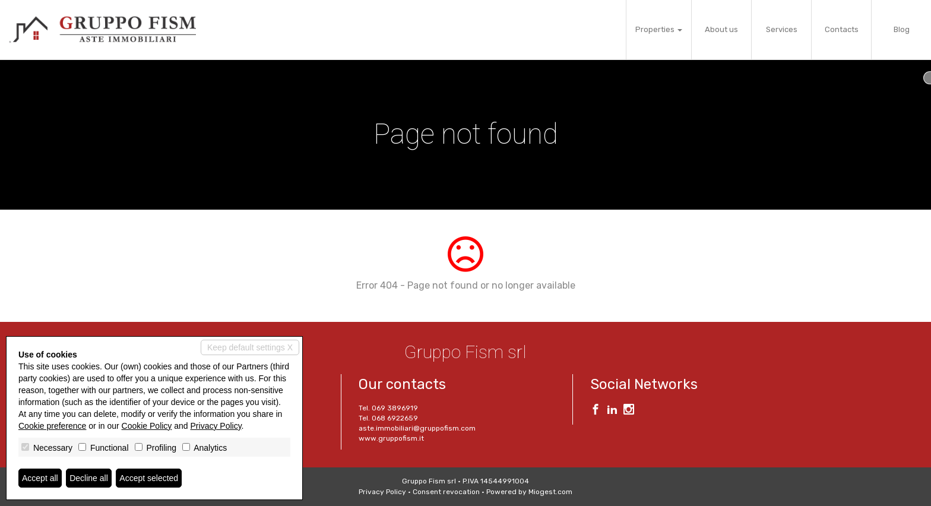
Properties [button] (658, 29)
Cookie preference (52, 426)
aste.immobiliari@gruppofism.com (417, 428)
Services (781, 29)
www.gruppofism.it (391, 438)
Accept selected (148, 478)
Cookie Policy (147, 426)
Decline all (88, 478)
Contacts (842, 29)
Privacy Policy (382, 492)
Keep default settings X (250, 347)
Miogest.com (550, 492)
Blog (902, 29)
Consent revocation (446, 492)
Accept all (40, 478)
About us (721, 29)
